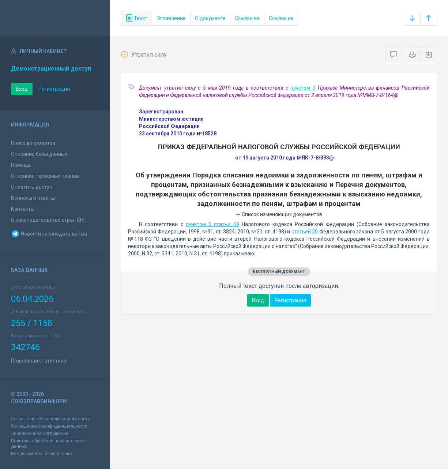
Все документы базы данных (41, 453)
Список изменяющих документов (279, 214)
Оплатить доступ (31, 187)
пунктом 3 (302, 88)
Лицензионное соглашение (39, 433)
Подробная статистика (38, 361)
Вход (22, 89)
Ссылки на (247, 18)
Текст (136, 18)
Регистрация (54, 89)
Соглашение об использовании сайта (50, 418)
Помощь (21, 165)
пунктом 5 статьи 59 (212, 224)
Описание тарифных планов (45, 176)
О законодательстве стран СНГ (48, 220)
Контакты (22, 209)
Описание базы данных (39, 154)
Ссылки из (281, 18)
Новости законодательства (49, 233)
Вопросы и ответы (33, 198)
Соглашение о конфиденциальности (49, 426)
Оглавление (171, 18)
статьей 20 (304, 231)
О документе (210, 18)
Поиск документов (33, 143)
